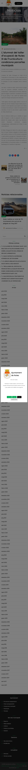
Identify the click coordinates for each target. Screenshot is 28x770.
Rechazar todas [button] (14, 399)
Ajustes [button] (19, 397)
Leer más (9, 397)
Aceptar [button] (14, 397)
